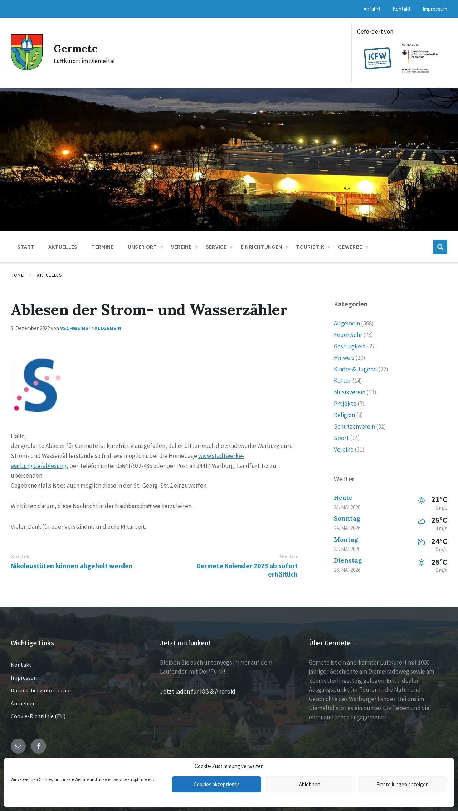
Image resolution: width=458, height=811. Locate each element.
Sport (341, 438)
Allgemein (107, 328)
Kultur (342, 381)
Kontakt (21, 664)
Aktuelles (49, 275)
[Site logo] (27, 68)
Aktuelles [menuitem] (63, 246)
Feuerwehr (348, 335)
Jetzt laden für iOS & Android (197, 691)
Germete (76, 48)
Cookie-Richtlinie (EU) (38, 716)
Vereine (344, 449)
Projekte (345, 403)
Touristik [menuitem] (310, 246)
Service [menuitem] (216, 246)
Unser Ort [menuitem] (142, 246)
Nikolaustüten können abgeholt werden (72, 565)
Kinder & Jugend (355, 369)
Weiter (288, 556)
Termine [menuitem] (102, 246)
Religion (344, 415)
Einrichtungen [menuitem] (261, 246)
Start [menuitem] (25, 246)
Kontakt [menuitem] (402, 8)
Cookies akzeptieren (216, 784)
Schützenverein (354, 426)
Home (17, 275)
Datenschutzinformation (42, 690)
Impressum (25, 677)
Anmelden (23, 703)
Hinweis (344, 358)
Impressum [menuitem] (435, 8)
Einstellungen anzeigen (402, 784)
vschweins (74, 328)
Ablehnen (309, 784)
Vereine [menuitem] (181, 246)
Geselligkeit (349, 346)
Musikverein (349, 392)
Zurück (20, 556)
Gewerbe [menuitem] (350, 246)
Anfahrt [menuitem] (372, 8)
